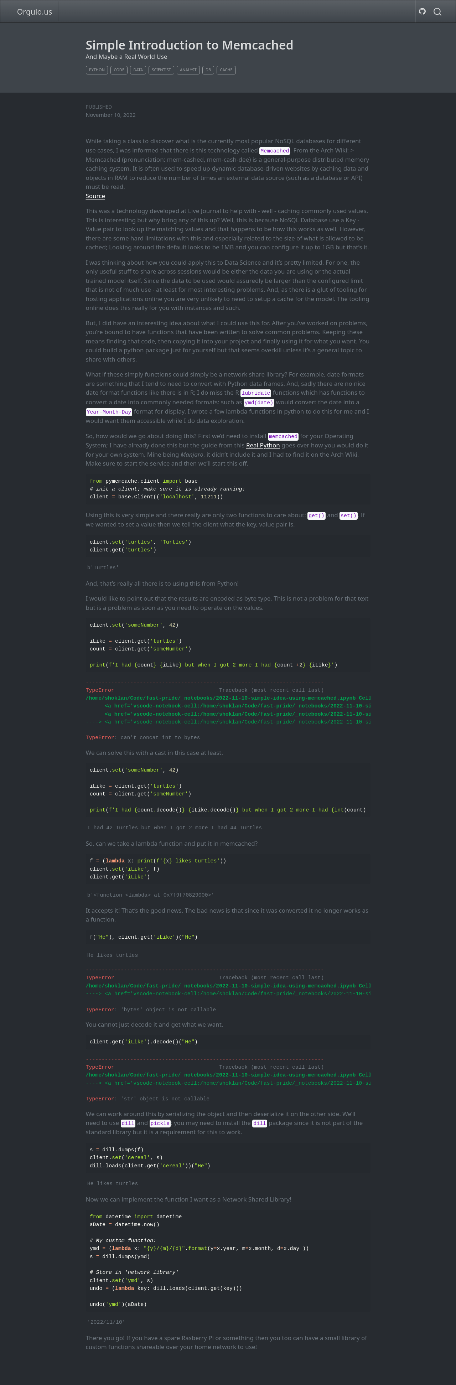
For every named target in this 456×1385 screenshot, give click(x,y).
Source (95, 196)
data (138, 69)
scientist (161, 69)
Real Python (263, 445)
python (97, 69)
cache (226, 69)
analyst (188, 69)
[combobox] (438, 11)
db (208, 69)
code (119, 69)
